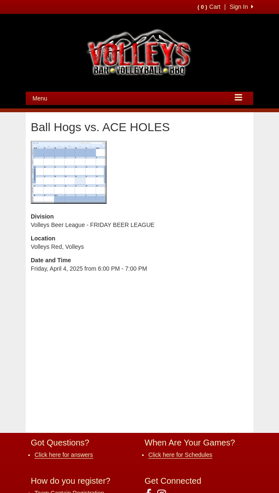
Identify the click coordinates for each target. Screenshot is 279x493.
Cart (209, 6)
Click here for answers (64, 454)
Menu (39, 98)
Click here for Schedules (180, 454)
